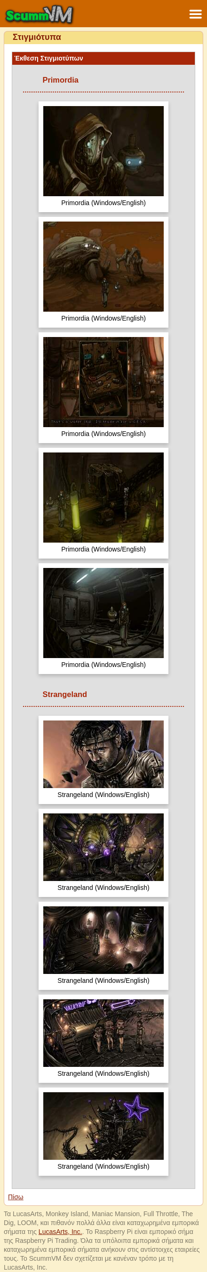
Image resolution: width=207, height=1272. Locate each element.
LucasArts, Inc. (60, 1231)
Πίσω (16, 1197)
